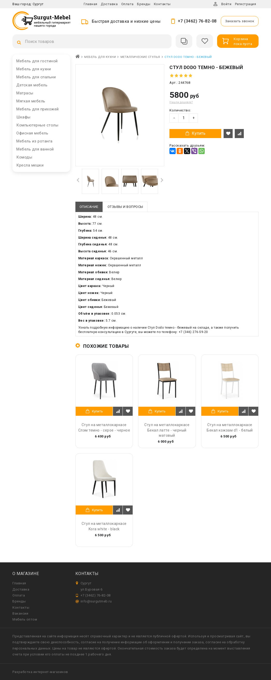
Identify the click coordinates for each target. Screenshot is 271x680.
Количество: (180, 110)
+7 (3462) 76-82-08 (197, 21)
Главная (90, 4)
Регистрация (245, 4)
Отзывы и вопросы (125, 207)
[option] (90, 181)
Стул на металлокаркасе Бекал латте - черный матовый (166, 430)
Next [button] (161, 180)
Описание (89, 207)
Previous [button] (78, 180)
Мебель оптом (24, 619)
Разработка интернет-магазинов (40, 672)
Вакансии (20, 613)
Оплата (127, 4)
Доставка (109, 4)
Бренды (143, 4)
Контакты (162, 4)
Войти (226, 4)
